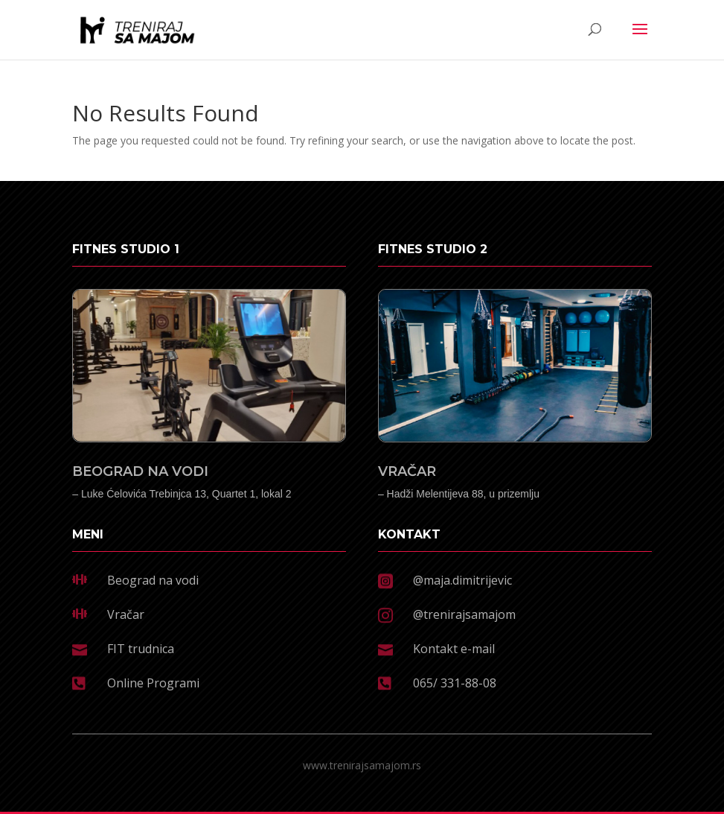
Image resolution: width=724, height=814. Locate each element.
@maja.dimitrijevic (462, 580)
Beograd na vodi (153, 580)
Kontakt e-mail (454, 648)
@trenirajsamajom (464, 614)
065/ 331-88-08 (454, 683)
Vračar (125, 614)
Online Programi (153, 683)
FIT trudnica (140, 648)
